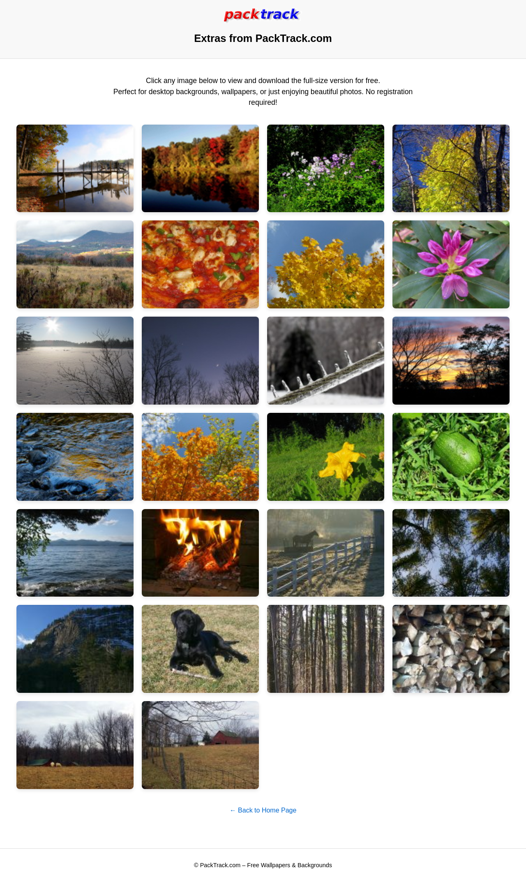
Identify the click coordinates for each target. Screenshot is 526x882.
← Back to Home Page (263, 810)
